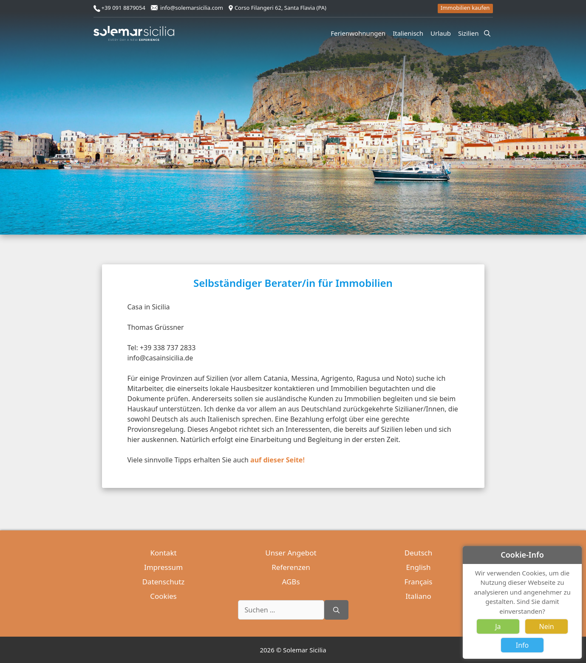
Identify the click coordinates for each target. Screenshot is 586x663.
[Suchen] (336, 610)
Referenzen (291, 567)
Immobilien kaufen (465, 7)
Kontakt (163, 553)
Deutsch (418, 553)
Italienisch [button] (409, 33)
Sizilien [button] (469, 33)
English (418, 567)
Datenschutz (163, 581)
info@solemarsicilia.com (191, 7)
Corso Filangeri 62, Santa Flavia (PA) (280, 7)
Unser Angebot (290, 553)
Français (419, 581)
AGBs (291, 581)
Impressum (163, 567)
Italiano (418, 596)
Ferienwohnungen (358, 33)
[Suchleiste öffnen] (487, 33)
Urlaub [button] (441, 33)
